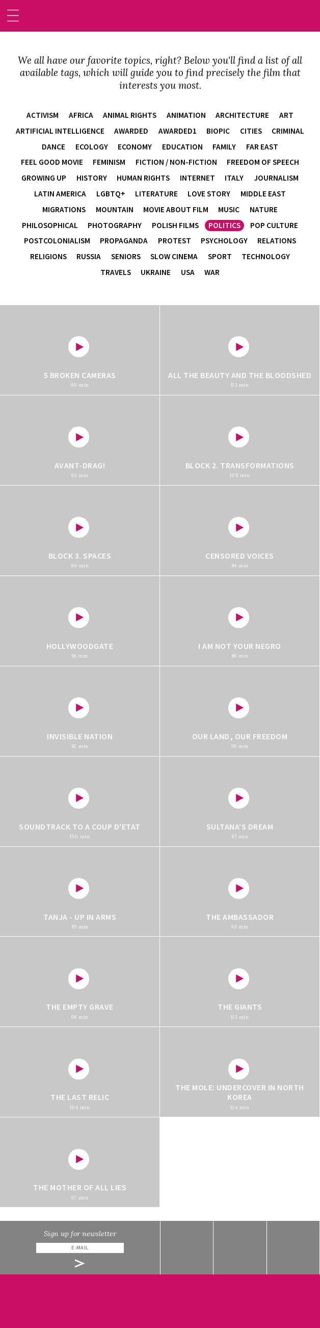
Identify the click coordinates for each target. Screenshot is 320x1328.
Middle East (263, 193)
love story (209, 193)
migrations (64, 209)
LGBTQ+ (110, 193)
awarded (131, 131)
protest (174, 240)
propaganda (124, 240)
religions (48, 256)
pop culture (274, 225)
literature (156, 193)
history (91, 178)
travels (115, 272)
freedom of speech (263, 162)
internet (197, 178)
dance (53, 147)
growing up (43, 178)
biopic (218, 131)
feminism (109, 162)
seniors (126, 256)
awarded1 (177, 131)
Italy (234, 178)
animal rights (129, 115)
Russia (88, 256)
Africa (81, 115)
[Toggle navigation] (13, 15)
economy (135, 147)
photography (115, 225)
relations (276, 240)
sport (220, 256)
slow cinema (174, 256)
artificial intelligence (60, 131)
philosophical (50, 225)
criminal (288, 131)
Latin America (60, 193)
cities (251, 131)
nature (264, 209)
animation (186, 115)
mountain (115, 209)
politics (224, 225)
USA (188, 272)
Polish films (175, 225)
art (286, 115)
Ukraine (156, 272)
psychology (224, 240)
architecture (242, 115)
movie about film (175, 209)
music (228, 209)
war (212, 272)
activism (42, 115)
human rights (143, 178)
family (224, 147)
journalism (276, 178)
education (182, 147)
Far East (262, 147)
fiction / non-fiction (176, 162)
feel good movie (52, 162)
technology (266, 256)
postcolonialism (57, 240)
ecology (91, 147)
